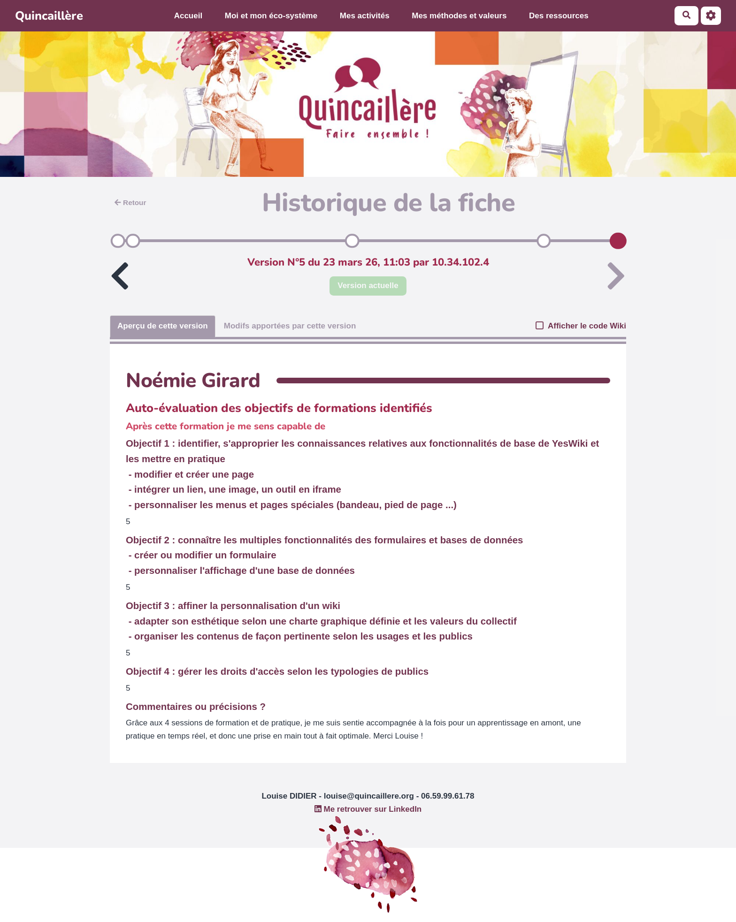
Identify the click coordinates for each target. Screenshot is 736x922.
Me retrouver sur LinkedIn (368, 809)
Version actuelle (367, 285)
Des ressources (559, 15)
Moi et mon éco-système (271, 15)
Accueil (188, 15)
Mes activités (365, 15)
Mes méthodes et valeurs (459, 15)
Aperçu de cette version (162, 325)
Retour (130, 202)
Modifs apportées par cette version (290, 325)
